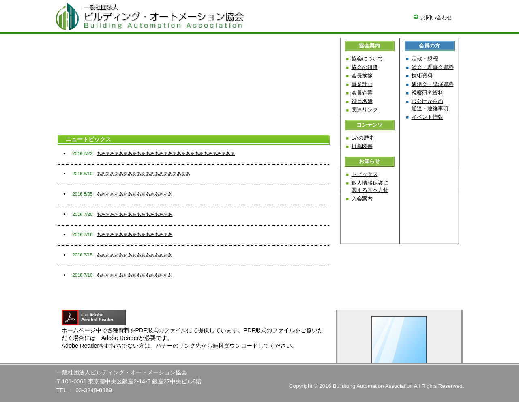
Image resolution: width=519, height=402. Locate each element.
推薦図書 (362, 146)
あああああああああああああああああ (134, 193)
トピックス (365, 174)
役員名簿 (362, 101)
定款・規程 (425, 59)
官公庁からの (430, 105)
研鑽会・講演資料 (433, 84)
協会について (367, 59)
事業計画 (362, 84)
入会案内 (362, 199)
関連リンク (365, 110)
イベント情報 (427, 117)
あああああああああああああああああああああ (143, 173)
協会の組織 (365, 67)
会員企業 (362, 93)
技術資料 (422, 76)
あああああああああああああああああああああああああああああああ (166, 153)
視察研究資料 (427, 93)
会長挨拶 (362, 76)
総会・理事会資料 (433, 67)
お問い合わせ (433, 18)
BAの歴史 (363, 138)
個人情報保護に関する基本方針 (370, 186)
